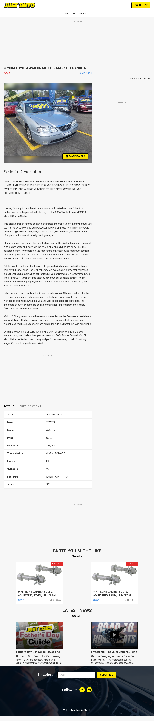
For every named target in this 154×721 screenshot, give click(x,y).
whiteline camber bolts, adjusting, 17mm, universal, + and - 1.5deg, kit (38, 595)
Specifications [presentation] (30, 406)
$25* (96, 600)
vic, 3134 (87, 73)
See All (76, 556)
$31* (21, 600)
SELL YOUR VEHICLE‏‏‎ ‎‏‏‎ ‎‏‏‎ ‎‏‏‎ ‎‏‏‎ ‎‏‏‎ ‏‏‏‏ (77, 13)
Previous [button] (5, 123)
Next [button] (90, 123)
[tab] (9, 406)
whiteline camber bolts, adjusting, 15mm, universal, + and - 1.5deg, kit (113, 595)
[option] (48, 123)
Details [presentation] (9, 406)
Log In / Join (140, 5)
